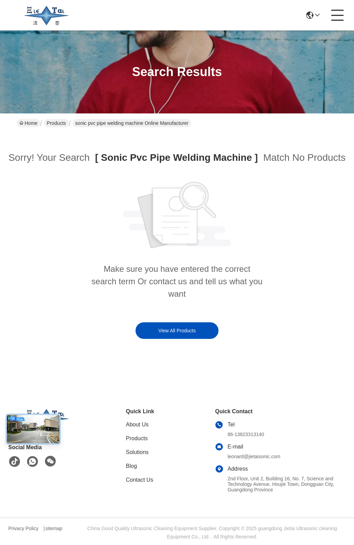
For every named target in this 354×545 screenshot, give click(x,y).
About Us (137, 424)
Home (28, 123)
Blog (131, 466)
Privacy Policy (23, 528)
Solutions (137, 452)
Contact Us (139, 480)
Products (56, 123)
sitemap (53, 528)
